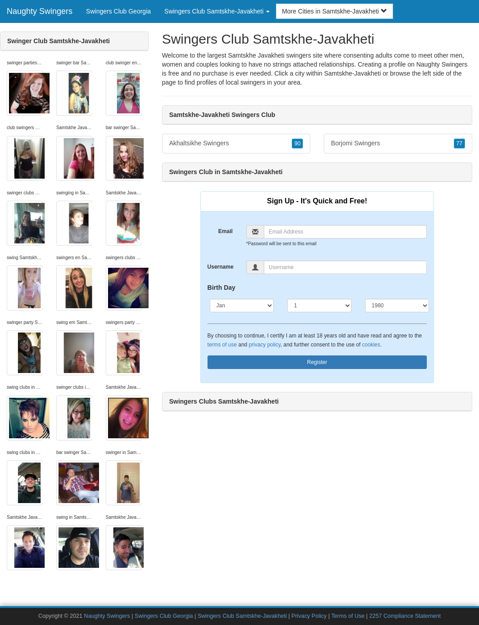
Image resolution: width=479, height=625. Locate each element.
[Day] (319, 305)
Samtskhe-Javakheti (352, 73)
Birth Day (221, 287)
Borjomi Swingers (398, 143)
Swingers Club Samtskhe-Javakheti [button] (217, 11)
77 (459, 143)
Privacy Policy (308, 616)
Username (221, 267)
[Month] (242, 305)
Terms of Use (348, 616)
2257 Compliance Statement (405, 616)
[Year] (397, 305)
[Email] (345, 231)
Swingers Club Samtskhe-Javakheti (242, 616)
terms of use (222, 345)
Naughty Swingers (39, 11)
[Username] (345, 267)
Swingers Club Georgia (118, 11)
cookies (371, 345)
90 (297, 143)
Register (317, 362)
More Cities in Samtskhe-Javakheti (334, 11)
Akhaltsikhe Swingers (236, 143)
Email (225, 231)
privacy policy (264, 345)
